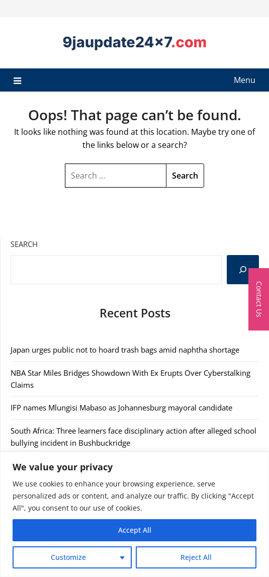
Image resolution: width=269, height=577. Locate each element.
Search (24, 244)
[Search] (243, 269)
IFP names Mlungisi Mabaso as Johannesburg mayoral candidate (121, 407)
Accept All (134, 530)
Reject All (196, 557)
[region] (134, 514)
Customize (68, 557)
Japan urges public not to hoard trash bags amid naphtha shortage (125, 350)
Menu (244, 80)
